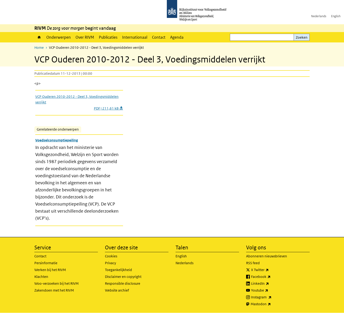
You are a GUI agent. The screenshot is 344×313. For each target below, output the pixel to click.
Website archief (117, 290)
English (335, 16)
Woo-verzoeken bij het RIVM (56, 283)
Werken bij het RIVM (50, 270)
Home (39, 37)
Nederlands (318, 16)
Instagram (271, 297)
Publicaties (108, 37)
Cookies (111, 256)
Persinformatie (45, 263)
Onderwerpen (58, 37)
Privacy (110, 263)
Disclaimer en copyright (123, 276)
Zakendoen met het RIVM (54, 290)
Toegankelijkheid (118, 270)
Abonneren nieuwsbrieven (266, 256)
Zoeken (302, 37)
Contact (158, 37)
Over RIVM (85, 37)
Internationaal (134, 37)
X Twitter (270, 270)
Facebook (271, 277)
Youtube (270, 290)
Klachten (41, 276)
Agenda (177, 37)
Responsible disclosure (122, 283)
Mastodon (271, 304)
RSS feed (253, 263)
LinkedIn (270, 283)
